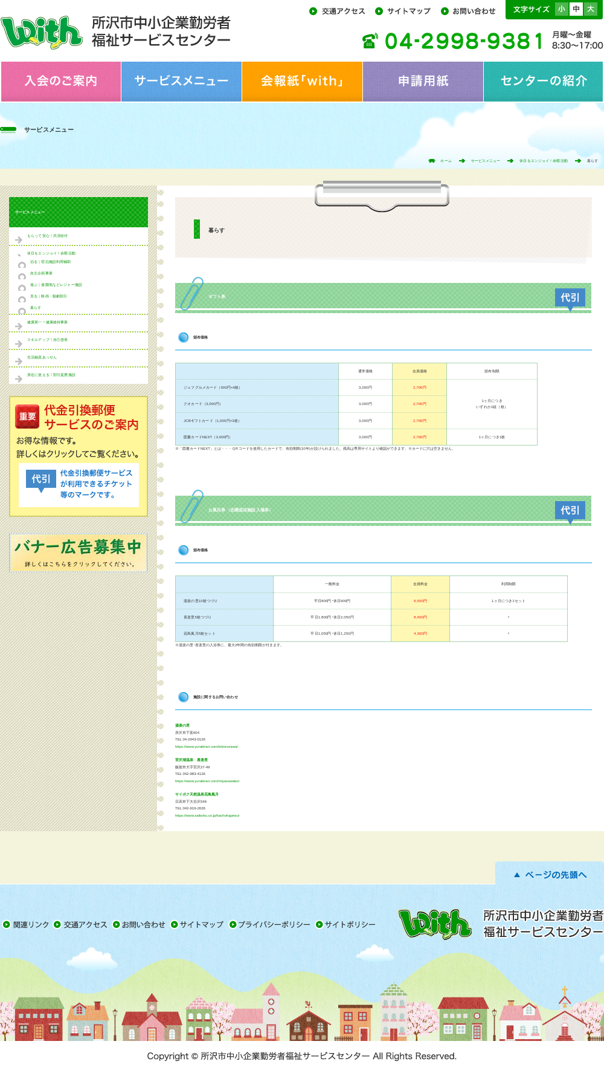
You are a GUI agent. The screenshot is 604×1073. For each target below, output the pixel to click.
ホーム (445, 161)
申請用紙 (422, 81)
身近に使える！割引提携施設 (51, 375)
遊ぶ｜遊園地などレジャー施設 (56, 285)
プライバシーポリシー (271, 924)
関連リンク (26, 924)
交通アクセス (341, 10)
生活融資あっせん (42, 357)
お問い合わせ (472, 10)
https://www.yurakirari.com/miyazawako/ (207, 781)
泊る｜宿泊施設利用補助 (50, 262)
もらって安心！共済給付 (47, 236)
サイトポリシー (346, 924)
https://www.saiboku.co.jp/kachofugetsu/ (207, 815)
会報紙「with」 (302, 81)
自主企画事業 (41, 273)
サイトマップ (407, 10)
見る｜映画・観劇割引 (48, 296)
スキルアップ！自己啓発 (47, 340)
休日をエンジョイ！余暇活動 (543, 161)
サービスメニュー (181, 81)
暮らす (35, 308)
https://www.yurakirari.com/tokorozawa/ (206, 746)
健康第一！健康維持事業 (47, 322)
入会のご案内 (60, 81)
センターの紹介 (543, 81)
